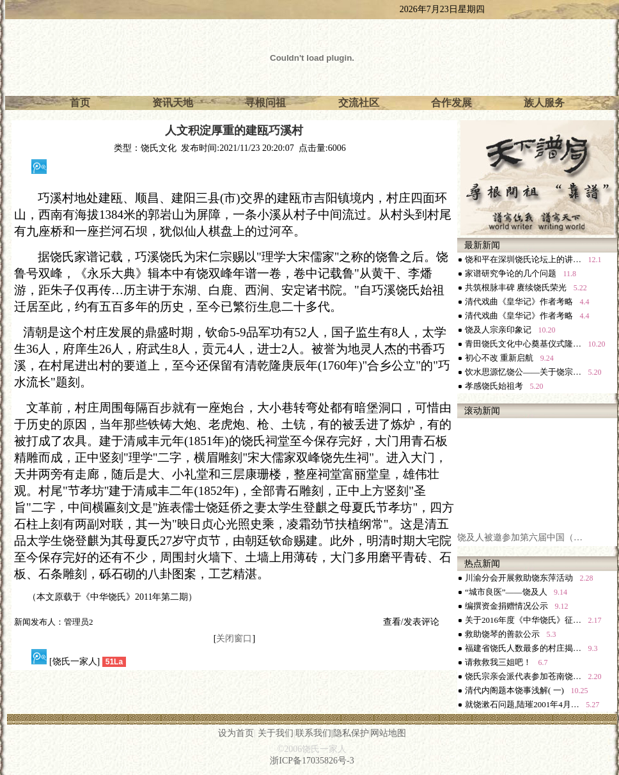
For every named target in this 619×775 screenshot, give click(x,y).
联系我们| (314, 733)
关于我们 (276, 733)
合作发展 (451, 102)
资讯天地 (172, 102)
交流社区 (358, 102)
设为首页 (236, 733)
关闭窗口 (234, 638)
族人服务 (544, 102)
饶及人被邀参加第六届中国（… (520, 541)
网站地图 (388, 733)
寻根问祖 (265, 102)
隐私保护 (351, 733)
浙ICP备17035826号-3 (312, 760)
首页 (80, 102)
